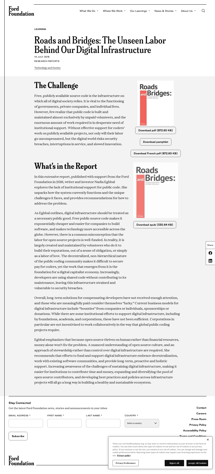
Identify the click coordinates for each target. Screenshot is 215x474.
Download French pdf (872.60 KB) (156, 153)
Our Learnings (140, 11)
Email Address (20, 415)
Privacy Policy (197, 424)
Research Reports (46, 61)
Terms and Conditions (192, 436)
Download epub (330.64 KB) (154, 224)
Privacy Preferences (125, 462)
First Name (55, 415)
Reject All (174, 462)
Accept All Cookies (197, 462)
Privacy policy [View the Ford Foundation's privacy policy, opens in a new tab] (124, 455)
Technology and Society (47, 67)
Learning (40, 29)
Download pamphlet (155, 141)
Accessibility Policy (194, 430)
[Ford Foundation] (21, 11)
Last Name (94, 415)
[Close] (208, 439)
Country (131, 415)
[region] (160, 452)
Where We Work (114, 11)
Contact (201, 407)
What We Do (89, 11)
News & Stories (166, 11)
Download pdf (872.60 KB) (155, 130)
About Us (188, 11)
